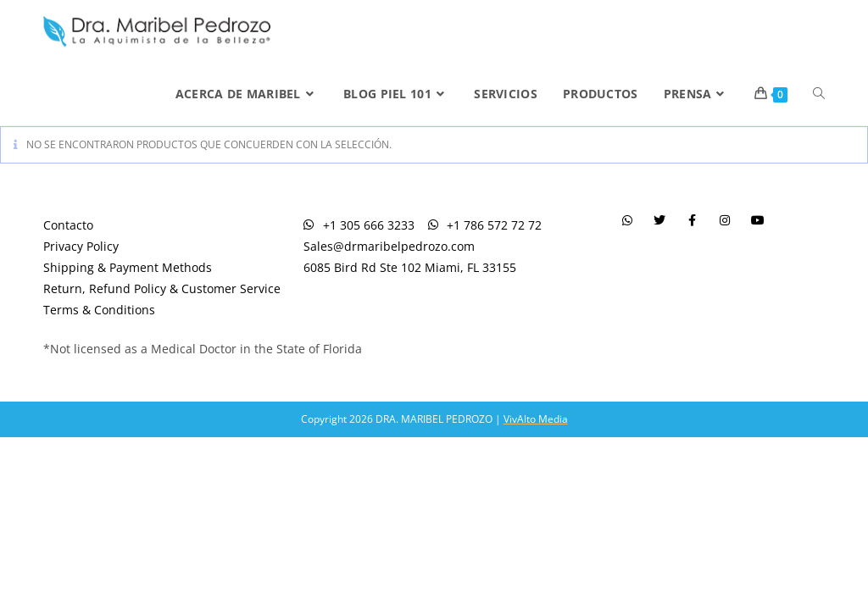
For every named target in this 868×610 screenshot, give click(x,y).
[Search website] (818, 94)
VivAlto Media (536, 419)
